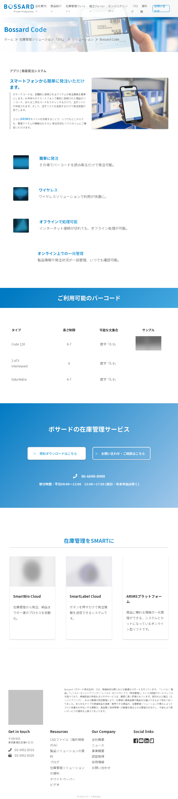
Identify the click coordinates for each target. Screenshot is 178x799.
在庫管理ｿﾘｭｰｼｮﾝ (75, 8)
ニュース (98, 744)
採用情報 (98, 761)
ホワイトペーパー (62, 778)
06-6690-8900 (93, 496)
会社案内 (40, 8)
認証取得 (98, 755)
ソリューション (83, 39)
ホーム (8, 39)
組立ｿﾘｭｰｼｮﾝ (97, 8)
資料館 (143, 9)
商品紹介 (56, 8)
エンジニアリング (118, 8)
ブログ (134, 9)
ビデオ (54, 784)
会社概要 (98, 738)
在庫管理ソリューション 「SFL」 (42, 39)
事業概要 (98, 750)
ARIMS (28, 134)
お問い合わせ (159, 8)
